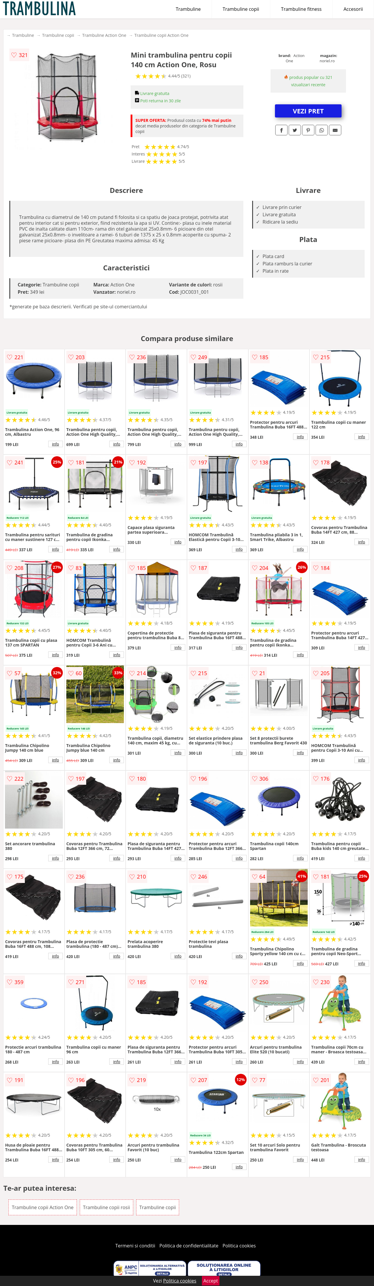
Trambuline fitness (301, 9)
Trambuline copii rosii (106, 1207)
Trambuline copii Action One (161, 35)
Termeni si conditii (135, 1245)
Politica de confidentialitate (189, 1245)
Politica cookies (239, 1245)
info (55, 444)
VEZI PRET (308, 110)
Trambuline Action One (104, 35)
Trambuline (188, 9)
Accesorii (353, 9)
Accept (210, 1281)
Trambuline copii (241, 9)
